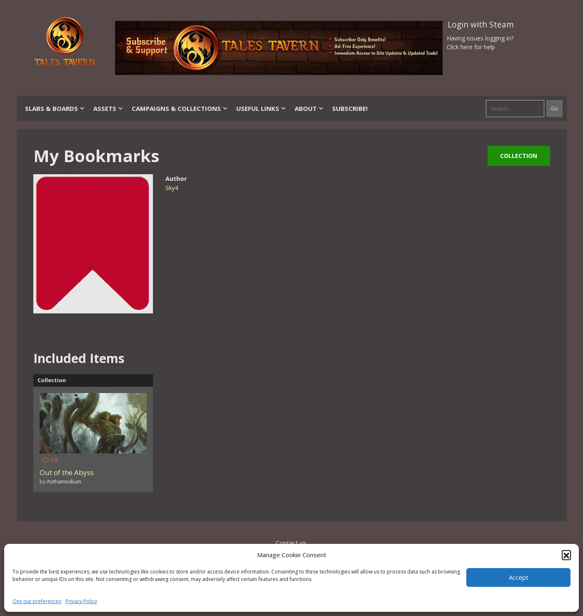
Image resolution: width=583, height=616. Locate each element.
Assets (108, 108)
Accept (518, 577)
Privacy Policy (81, 601)
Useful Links (261, 108)
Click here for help (471, 47)
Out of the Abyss (67, 472)
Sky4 (171, 188)
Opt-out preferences (37, 601)
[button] (566, 555)
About (309, 108)
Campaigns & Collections (180, 108)
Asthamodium (64, 481)
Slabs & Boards (55, 108)
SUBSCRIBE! (350, 108)
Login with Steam (481, 24)
